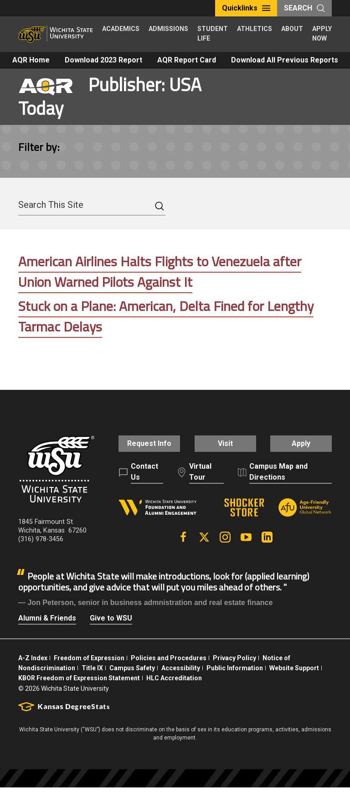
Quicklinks (246, 8)
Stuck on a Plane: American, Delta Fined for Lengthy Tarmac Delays (167, 316)
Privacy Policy (234, 667)
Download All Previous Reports (284, 60)
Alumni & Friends (47, 627)
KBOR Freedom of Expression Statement (79, 688)
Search (304, 8)
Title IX (92, 677)
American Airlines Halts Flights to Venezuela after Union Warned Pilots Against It (160, 271)
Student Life (212, 33)
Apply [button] (302, 448)
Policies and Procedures (168, 667)
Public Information (234, 677)
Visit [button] (225, 448)
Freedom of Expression (89, 667)
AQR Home (31, 60)
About (292, 28)
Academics (120, 28)
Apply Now (322, 33)
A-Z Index (32, 667)
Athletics (254, 28)
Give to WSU (111, 627)
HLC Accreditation (174, 688)
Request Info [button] (147, 448)
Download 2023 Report (103, 60)
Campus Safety (132, 677)
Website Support (294, 677)
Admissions (168, 28)
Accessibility (180, 677)
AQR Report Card (186, 60)
